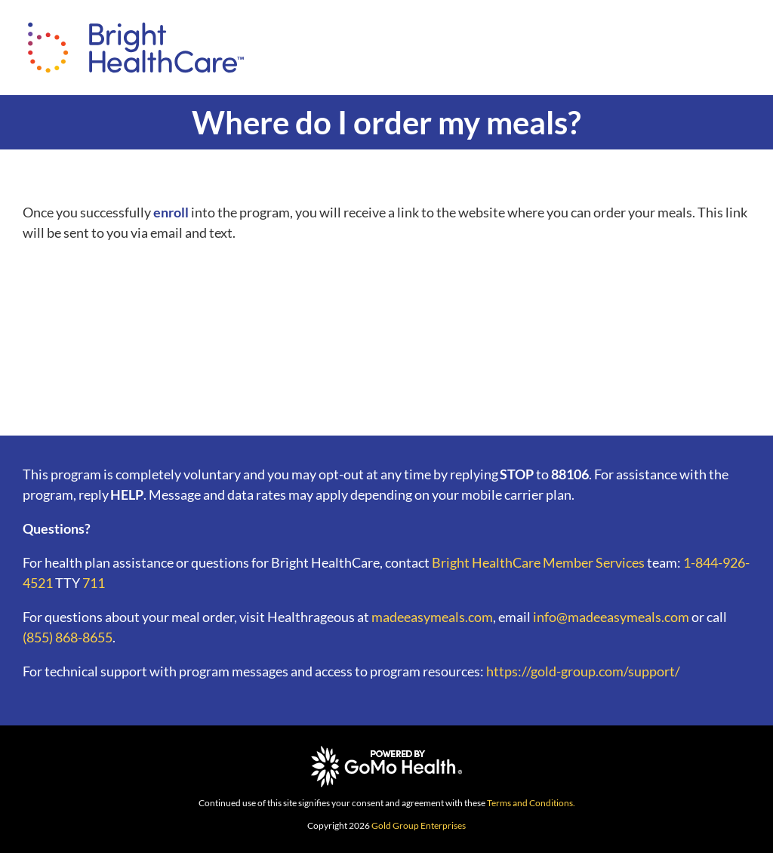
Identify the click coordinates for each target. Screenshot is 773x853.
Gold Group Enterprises (418, 825)
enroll (171, 212)
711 (93, 582)
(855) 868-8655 (67, 637)
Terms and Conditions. (531, 802)
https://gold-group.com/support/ (583, 671)
